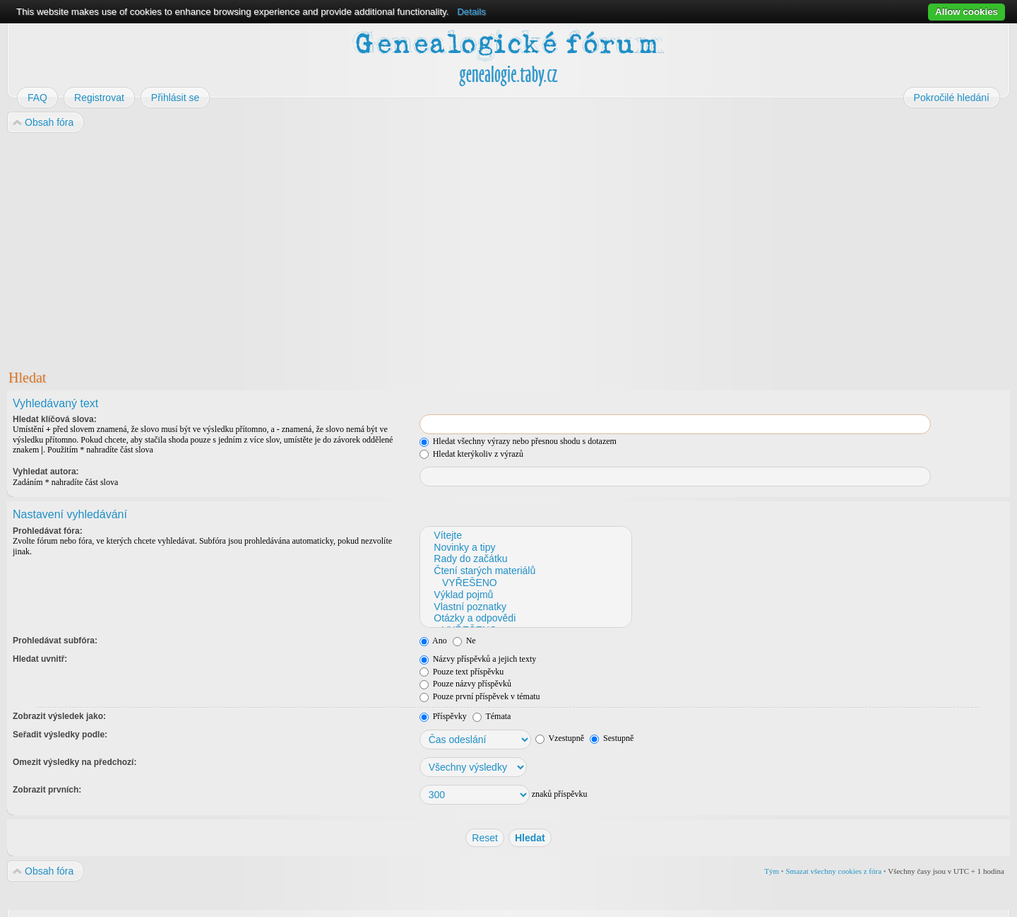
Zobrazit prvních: (47, 790)
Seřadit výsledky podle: (60, 735)
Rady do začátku (525, 559)
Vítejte (525, 536)
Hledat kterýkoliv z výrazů (471, 454)
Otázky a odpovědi (525, 618)
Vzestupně (559, 738)
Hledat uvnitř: (40, 659)
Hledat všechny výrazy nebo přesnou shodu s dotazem (518, 441)
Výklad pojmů (525, 595)
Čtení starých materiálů (525, 571)
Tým (771, 871)
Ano (433, 641)
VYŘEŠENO (525, 583)
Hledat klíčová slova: (55, 419)
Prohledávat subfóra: (55, 641)
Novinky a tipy (525, 548)
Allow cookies (966, 11)
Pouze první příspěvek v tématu (480, 696)
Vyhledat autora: (46, 472)
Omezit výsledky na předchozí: (74, 762)
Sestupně (612, 738)
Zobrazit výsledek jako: (59, 716)
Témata (491, 716)
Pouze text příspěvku (462, 672)
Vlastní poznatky (525, 607)
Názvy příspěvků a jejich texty (478, 659)
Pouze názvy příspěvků (465, 684)
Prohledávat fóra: (48, 531)
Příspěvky (443, 716)
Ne (464, 641)
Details (471, 11)
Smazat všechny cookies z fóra (833, 871)
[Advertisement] (432, 248)
